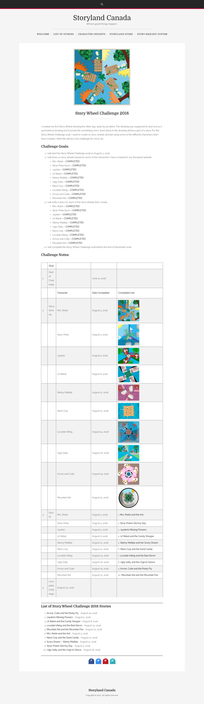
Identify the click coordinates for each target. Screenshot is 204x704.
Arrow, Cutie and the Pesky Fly (136, 568)
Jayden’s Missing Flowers (133, 529)
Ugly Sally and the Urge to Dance (137, 562)
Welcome (43, 34)
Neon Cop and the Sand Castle (136, 549)
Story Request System (152, 34)
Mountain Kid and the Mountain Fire (139, 575)
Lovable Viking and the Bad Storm (138, 555)
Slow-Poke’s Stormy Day (133, 523)
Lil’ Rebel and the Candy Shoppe (137, 536)
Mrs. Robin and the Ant (131, 514)
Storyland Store (121, 34)
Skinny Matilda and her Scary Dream (139, 542)
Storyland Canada (102, 18)
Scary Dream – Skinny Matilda (62, 641)
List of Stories (63, 34)
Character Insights (91, 34)
